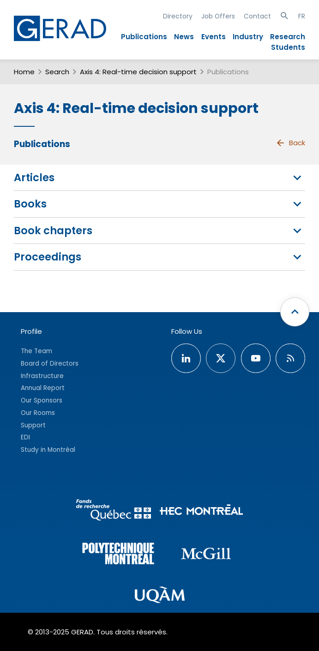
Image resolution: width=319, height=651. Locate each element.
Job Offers (218, 16)
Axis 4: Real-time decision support (138, 72)
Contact (257, 16)
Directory (178, 16)
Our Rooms (38, 412)
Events (213, 36)
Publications (144, 36)
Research (287, 36)
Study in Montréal (48, 449)
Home (24, 72)
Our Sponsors (41, 400)
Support (33, 425)
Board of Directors (49, 363)
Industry (248, 36)
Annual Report (43, 388)
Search (57, 72)
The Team (36, 351)
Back (290, 142)
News (184, 36)
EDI (25, 437)
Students (288, 47)
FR (301, 16)
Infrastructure (42, 376)
